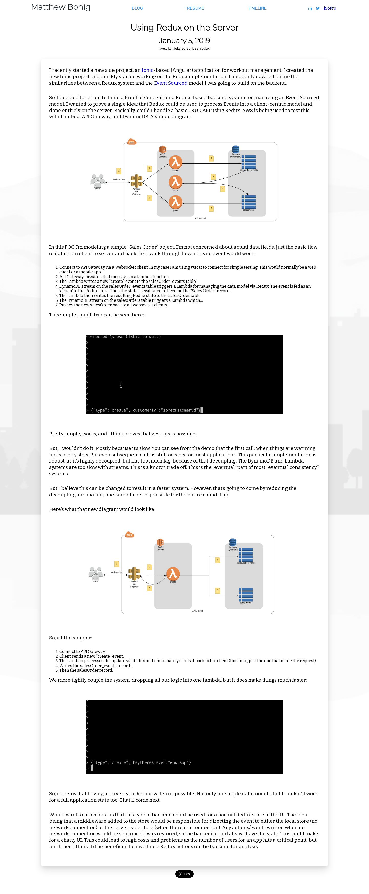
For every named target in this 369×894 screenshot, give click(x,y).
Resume (195, 8)
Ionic (147, 70)
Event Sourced (171, 83)
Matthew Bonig (60, 7)
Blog (137, 8)
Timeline (257, 8)
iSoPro (330, 8)
